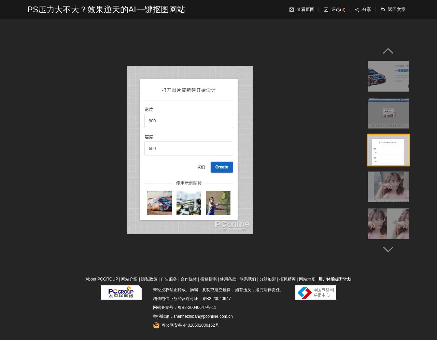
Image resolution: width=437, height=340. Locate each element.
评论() (338, 9)
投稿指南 (208, 279)
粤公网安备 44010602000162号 (186, 325)
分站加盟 (267, 279)
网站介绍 (129, 279)
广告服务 (169, 279)
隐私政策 (149, 279)
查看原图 (305, 9)
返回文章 (397, 9)
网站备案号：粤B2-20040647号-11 (184, 307)
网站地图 (307, 279)
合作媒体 (189, 279)
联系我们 (248, 279)
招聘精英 (287, 279)
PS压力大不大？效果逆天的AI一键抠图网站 (106, 9)
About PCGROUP (102, 279)
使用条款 (228, 279)
